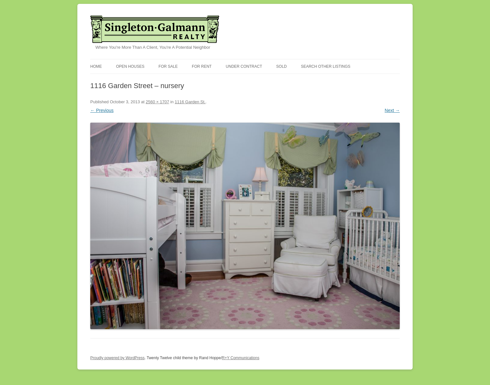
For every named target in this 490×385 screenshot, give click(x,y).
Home (96, 66)
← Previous (101, 110)
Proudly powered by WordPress (117, 358)
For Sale (168, 66)
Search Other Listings (325, 66)
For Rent (201, 66)
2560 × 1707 (157, 101)
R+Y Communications (240, 358)
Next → (392, 110)
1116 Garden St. (190, 101)
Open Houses (130, 66)
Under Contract (244, 66)
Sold (281, 66)
